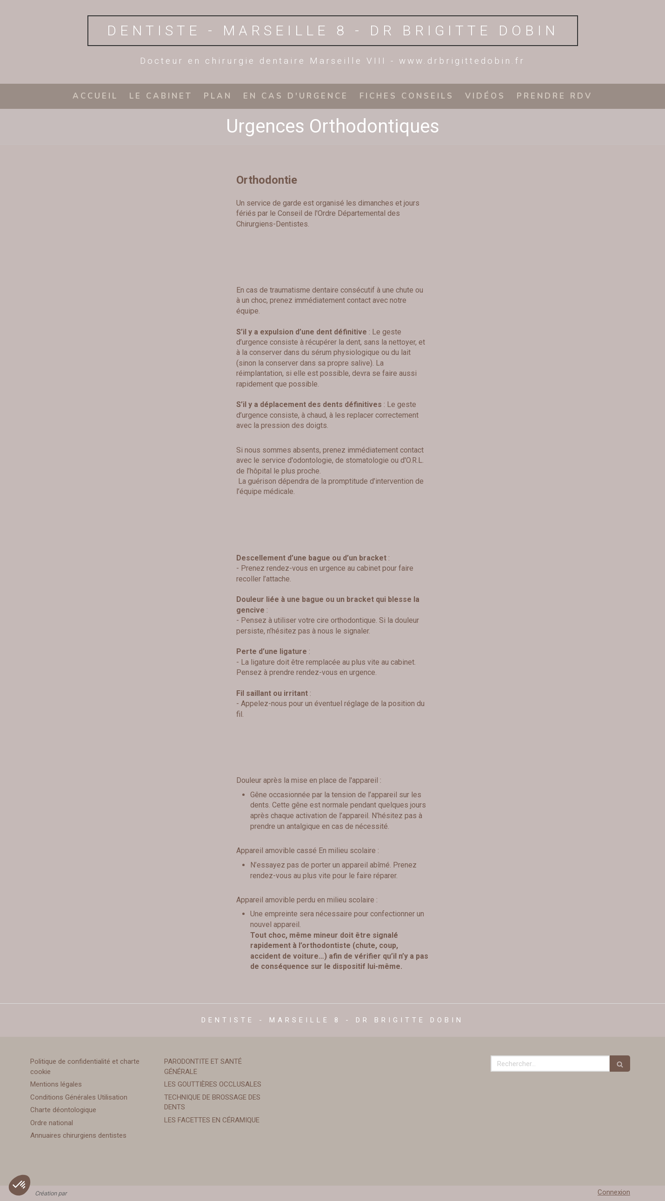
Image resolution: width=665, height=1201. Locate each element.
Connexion (614, 1192)
